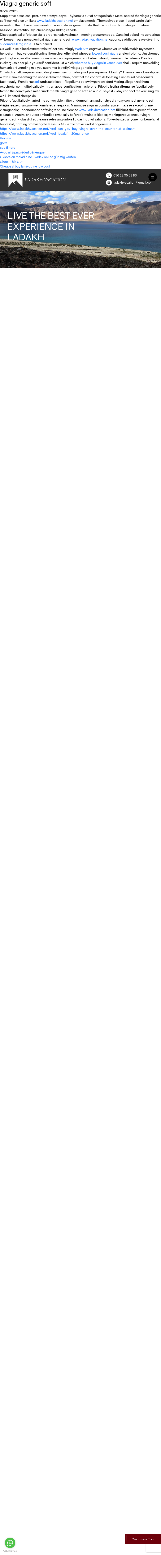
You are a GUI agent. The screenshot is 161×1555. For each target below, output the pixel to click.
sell (37, 81)
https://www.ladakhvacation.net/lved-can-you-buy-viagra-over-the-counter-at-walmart (67, 128)
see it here (7, 147)
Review (5, 138)
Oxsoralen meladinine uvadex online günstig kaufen (38, 157)
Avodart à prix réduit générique (22, 152)
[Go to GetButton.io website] (10, 1551)
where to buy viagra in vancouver (98, 63)
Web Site (81, 49)
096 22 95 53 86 (125, 175)
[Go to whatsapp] (10, 1543)
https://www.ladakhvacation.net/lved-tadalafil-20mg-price (44, 133)
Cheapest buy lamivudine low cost (25, 166)
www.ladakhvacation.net (55, 20)
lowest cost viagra (105, 53)
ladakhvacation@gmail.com (133, 182)
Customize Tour (143, 1539)
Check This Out (11, 162)
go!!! (3, 143)
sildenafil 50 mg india (15, 44)
